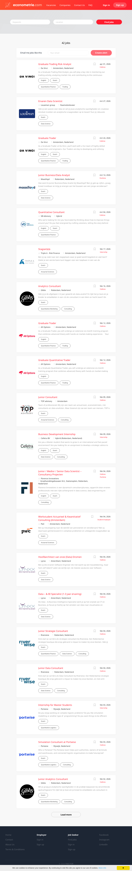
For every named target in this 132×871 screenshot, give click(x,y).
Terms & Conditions (15, 849)
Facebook (104, 834)
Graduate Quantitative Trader (54, 360)
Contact (9, 839)
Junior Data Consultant (50, 668)
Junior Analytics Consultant (53, 779)
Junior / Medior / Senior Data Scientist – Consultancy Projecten (59, 473)
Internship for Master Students (55, 704)
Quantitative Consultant (51, 212)
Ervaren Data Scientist (50, 101)
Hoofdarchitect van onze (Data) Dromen (60, 556)
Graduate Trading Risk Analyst (54, 64)
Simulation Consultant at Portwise (57, 742)
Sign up (120, 5)
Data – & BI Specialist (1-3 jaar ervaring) (59, 593)
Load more (66, 814)
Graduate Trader (47, 138)
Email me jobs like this (31, 52)
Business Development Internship (56, 434)
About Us (9, 844)
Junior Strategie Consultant (53, 631)
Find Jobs (109, 22)
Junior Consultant (47, 397)
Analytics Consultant (49, 286)
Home (8, 834)
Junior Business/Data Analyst (54, 175)
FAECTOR (69, 864)
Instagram (104, 839)
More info (102, 868)
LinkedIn (103, 844)
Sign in (106, 5)
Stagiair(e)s (44, 249)
